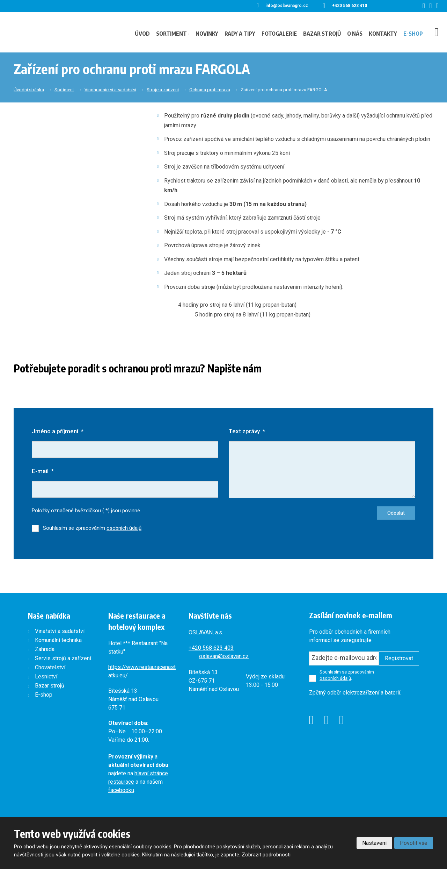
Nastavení (374, 843)
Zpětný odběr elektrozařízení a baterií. (355, 693)
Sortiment (171, 33)
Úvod (142, 33)
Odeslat (396, 514)
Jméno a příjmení (57, 431)
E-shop (413, 33)
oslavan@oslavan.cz (224, 656)
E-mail (43, 471)
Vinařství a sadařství (60, 631)
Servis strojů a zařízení (63, 658)
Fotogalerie (279, 33)
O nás (354, 33)
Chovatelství (50, 667)
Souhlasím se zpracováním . (92, 528)
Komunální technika (58, 640)
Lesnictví (46, 677)
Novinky (207, 33)
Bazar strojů (322, 33)
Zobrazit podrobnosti (266, 855)
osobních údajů (124, 528)
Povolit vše (413, 843)
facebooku (121, 791)
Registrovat (399, 658)
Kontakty (383, 33)
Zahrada (44, 649)
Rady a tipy (240, 33)
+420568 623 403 (211, 648)
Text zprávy (247, 431)
